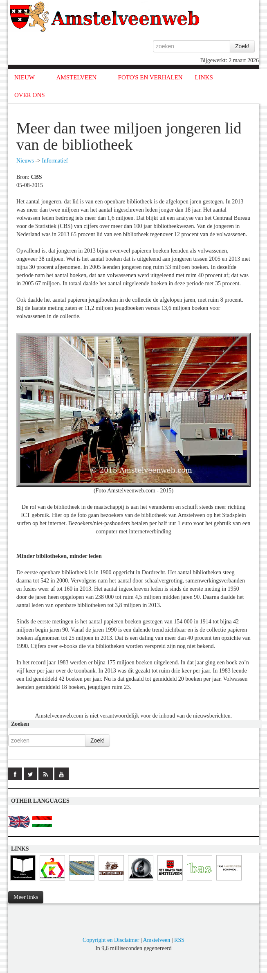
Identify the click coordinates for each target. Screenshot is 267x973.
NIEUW (24, 77)
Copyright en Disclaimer (111, 940)
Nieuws (25, 161)
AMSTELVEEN (76, 77)
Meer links (25, 897)
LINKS (204, 77)
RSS (179, 940)
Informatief (55, 161)
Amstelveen (156, 940)
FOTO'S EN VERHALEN (150, 77)
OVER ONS (29, 95)
